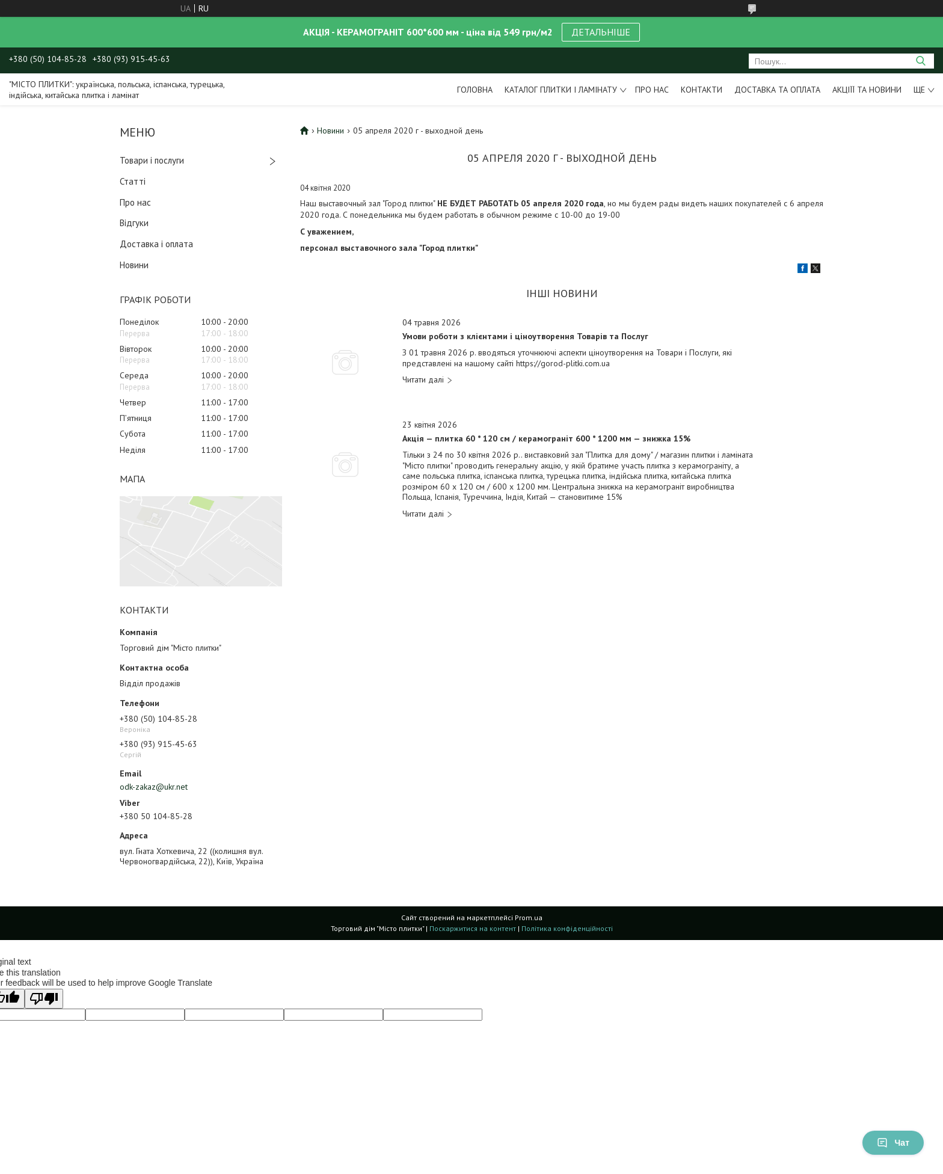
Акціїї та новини (867, 89)
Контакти (701, 89)
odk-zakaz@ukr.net (154, 786)
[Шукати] (920, 61)
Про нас (652, 89)
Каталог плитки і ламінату (561, 89)
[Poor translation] (44, 999)
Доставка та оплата (777, 89)
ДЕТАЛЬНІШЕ (600, 32)
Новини (134, 265)
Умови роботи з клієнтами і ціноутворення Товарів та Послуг (525, 336)
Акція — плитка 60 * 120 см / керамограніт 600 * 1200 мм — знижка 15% (546, 439)
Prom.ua (528, 917)
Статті (133, 181)
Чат (893, 1142)
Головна (475, 89)
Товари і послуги (152, 160)
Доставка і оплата (156, 244)
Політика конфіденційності (567, 928)
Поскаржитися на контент (472, 928)
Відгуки (134, 223)
